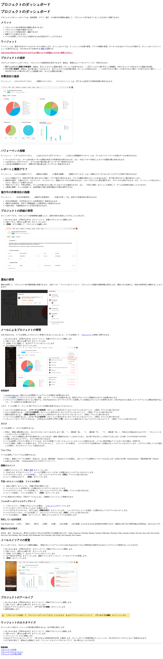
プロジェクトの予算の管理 (11, 654)
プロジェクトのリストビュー (12, 652)
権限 (43, 49)
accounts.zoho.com (12, 395)
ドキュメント (51, 506)
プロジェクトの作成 (8, 649)
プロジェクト (86, 335)
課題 (32, 470)
